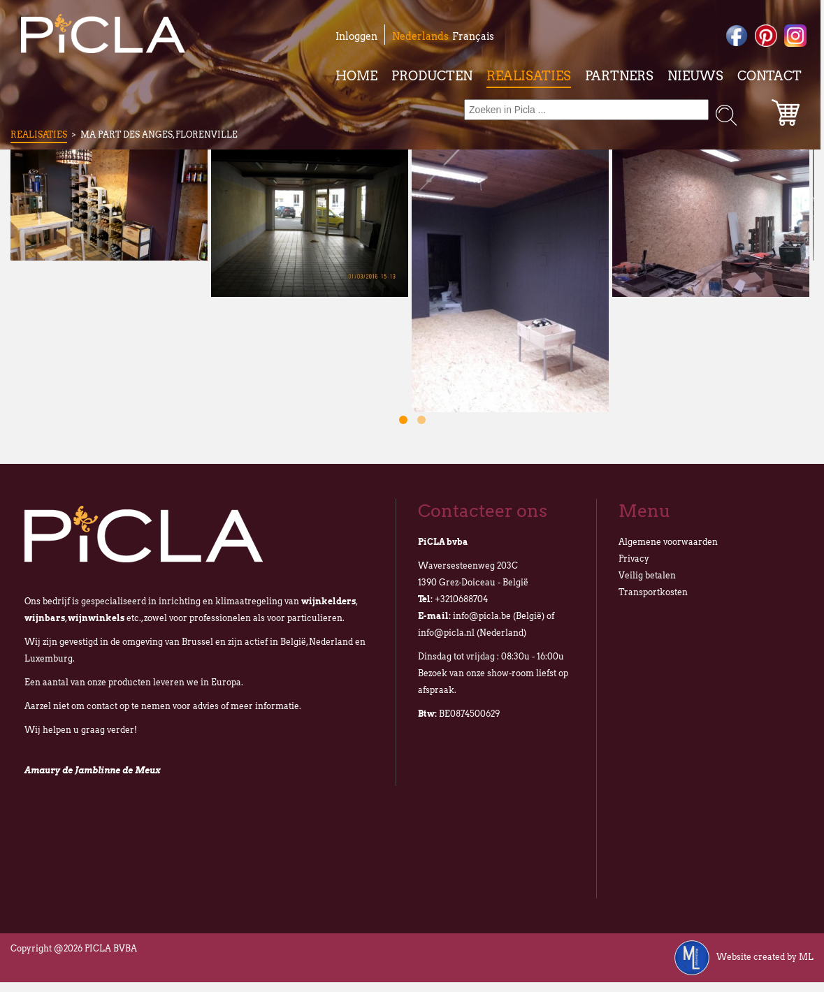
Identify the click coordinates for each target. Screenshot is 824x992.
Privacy (634, 558)
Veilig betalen (647, 575)
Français (473, 36)
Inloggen (356, 36)
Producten (431, 75)
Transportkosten (653, 592)
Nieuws (695, 75)
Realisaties (528, 75)
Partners (619, 75)
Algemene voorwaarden (668, 542)
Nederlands (420, 36)
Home (356, 75)
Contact (769, 75)
